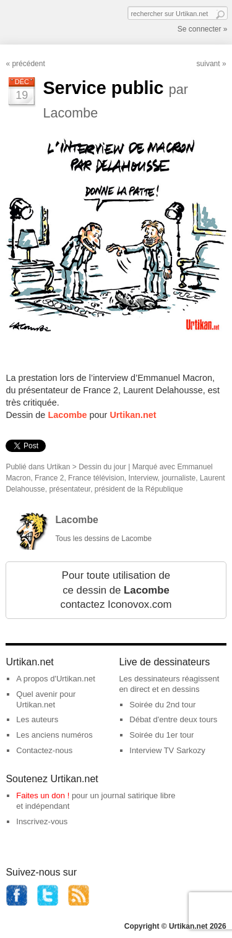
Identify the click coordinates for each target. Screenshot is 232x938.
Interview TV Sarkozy (167, 750)
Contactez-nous (44, 750)
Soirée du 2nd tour (162, 704)
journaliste (179, 478)
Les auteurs (37, 719)
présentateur (69, 489)
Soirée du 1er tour (161, 735)
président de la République (139, 489)
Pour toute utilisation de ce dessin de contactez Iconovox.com (115, 589)
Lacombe (67, 415)
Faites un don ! (42, 795)
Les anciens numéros (54, 735)
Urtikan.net (133, 415)
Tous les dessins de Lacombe (103, 538)
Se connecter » (203, 29)
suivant (208, 63)
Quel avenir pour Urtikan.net (45, 699)
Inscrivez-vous (41, 821)
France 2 (49, 478)
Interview (142, 478)
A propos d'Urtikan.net (55, 678)
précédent (28, 63)
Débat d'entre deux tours (173, 719)
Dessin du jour (102, 467)
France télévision (96, 478)
